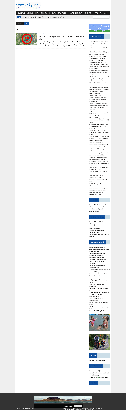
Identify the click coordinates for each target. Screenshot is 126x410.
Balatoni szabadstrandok (42, 13)
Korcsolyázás (87, 13)
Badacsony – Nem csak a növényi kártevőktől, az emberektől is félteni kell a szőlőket (99, 112)
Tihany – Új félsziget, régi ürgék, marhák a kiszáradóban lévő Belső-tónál (100, 118)
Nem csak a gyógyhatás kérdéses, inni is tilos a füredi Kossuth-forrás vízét (100, 44)
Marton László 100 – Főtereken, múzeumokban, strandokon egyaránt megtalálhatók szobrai (99, 85)
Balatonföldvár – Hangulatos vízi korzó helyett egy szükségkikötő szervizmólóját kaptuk (99, 137)
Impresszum (93, 369)
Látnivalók (29, 13)
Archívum (93, 359)
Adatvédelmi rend (104, 372)
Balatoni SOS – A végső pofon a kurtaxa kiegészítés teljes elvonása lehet (61, 37)
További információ (68, 405)
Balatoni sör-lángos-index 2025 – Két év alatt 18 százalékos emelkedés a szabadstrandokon (99, 153)
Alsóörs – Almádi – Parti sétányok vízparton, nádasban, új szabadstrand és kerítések (99, 79)
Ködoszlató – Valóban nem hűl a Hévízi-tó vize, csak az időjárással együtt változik (99, 67)
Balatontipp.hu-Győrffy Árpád (23, 407)
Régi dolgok (102, 13)
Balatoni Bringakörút (75, 13)
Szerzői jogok (94, 372)
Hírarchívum (20, 13)
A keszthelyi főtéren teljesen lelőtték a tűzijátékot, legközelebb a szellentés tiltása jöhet (100, 58)
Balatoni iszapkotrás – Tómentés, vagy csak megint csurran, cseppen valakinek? (100, 91)
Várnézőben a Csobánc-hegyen (99, 272)
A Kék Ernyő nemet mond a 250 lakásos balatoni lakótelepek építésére (99, 124)
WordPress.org (94, 374)
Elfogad (77, 406)
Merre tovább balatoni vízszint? (99, 62)
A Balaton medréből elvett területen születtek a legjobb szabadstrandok (98, 147)
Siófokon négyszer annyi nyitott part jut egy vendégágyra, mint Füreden (99, 73)
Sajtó (95, 13)
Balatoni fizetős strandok (59, 13)
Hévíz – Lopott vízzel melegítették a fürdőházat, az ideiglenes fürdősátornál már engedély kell (100, 97)
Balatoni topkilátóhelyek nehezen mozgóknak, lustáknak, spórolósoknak (100, 247)
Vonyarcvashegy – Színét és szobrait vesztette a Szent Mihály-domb (100, 130)
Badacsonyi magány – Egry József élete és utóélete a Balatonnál (98, 259)
